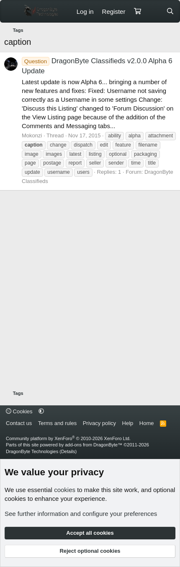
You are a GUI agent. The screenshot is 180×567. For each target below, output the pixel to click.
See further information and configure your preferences (81, 513)
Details (68, 451)
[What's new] (153, 11)
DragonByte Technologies (32, 451)
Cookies (19, 411)
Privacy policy (99, 423)
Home (146, 423)
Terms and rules (57, 423)
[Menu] (11, 11)
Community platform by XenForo (68, 438)
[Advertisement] (90, 291)
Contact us (19, 423)
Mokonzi (32, 135)
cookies (64, 489)
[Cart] (137, 11)
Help (128, 423)
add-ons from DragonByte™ (93, 444)
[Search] (170, 11)
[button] (41, 411)
